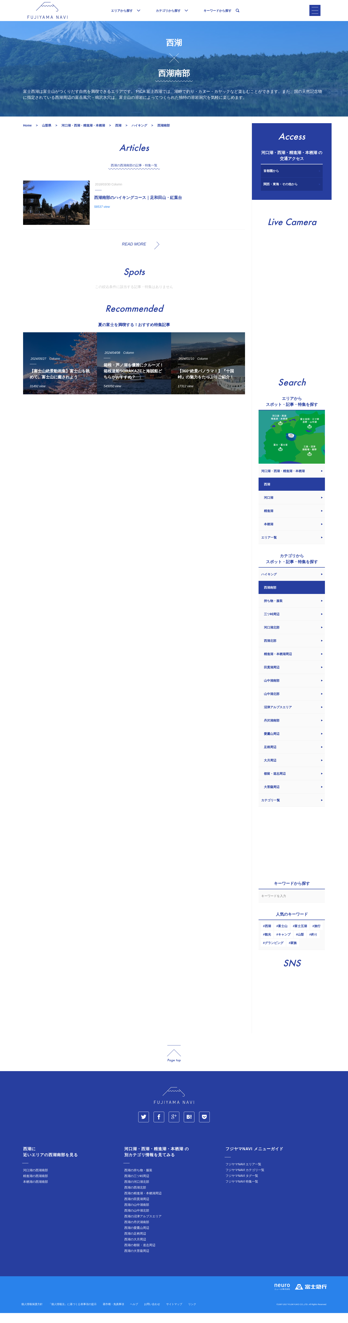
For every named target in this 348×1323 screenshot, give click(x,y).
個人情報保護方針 (32, 1314)
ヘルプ (134, 1314)
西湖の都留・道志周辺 (139, 1255)
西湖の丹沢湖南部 (136, 1232)
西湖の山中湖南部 (136, 1214)
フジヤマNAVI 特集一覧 (241, 1191)
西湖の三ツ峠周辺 (136, 1185)
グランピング (274, 953)
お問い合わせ (152, 1314)
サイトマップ (174, 1314)
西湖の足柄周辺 (135, 1243)
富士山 (282, 936)
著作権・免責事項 (113, 1314)
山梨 (301, 944)
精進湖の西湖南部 (35, 1185)
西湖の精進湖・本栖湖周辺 (143, 1203)
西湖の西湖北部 (135, 1197)
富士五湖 (301, 936)
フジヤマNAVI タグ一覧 (241, 1185)
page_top (174, 1063)
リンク (192, 1314)
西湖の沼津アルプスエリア (143, 1226)
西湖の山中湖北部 (136, 1220)
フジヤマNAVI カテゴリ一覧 (245, 1179)
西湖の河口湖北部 (136, 1191)
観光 (268, 944)
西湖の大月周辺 (135, 1249)
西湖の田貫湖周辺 (136, 1208)
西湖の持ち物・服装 (138, 1180)
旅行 (317, 936)
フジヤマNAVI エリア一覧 (243, 1174)
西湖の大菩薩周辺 (136, 1260)
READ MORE (134, 254)
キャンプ (284, 944)
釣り (314, 944)
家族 (294, 953)
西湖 (268, 936)
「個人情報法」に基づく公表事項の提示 (73, 1314)
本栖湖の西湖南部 (35, 1191)
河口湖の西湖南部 (35, 1180)
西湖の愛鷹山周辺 (136, 1237)
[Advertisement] (134, 449)
